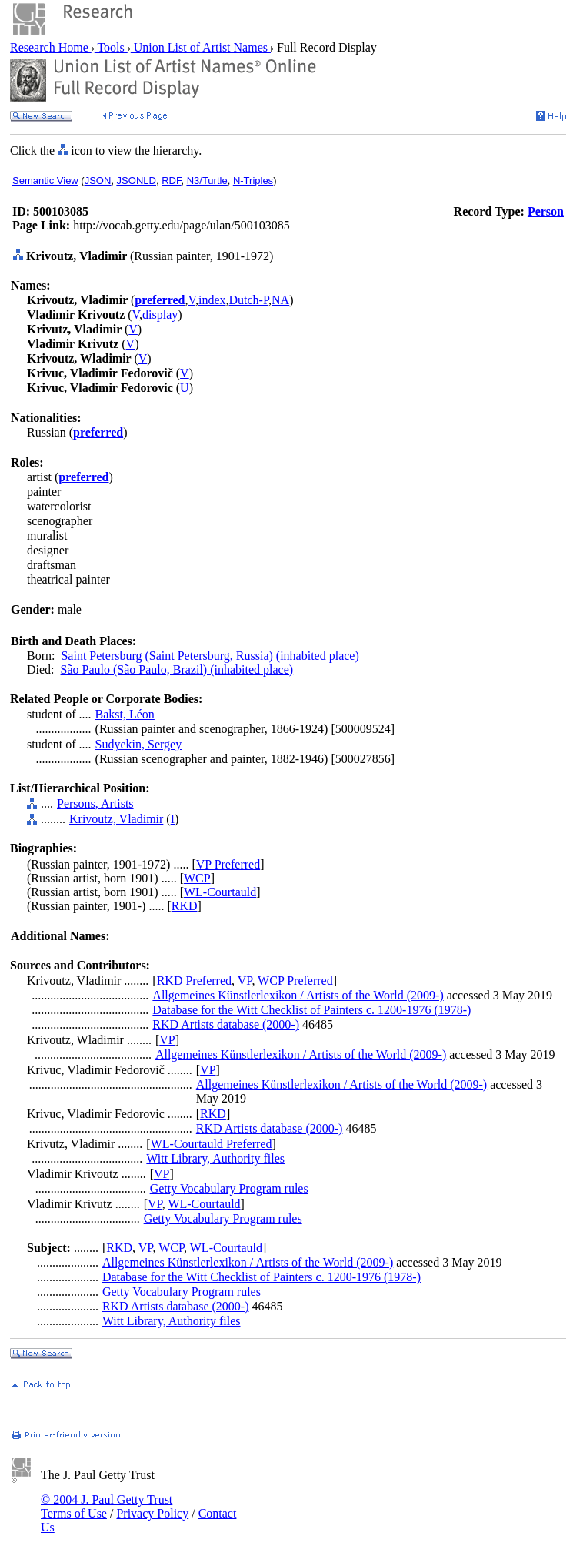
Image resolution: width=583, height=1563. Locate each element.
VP (245, 980)
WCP (197, 878)
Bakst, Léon (125, 714)
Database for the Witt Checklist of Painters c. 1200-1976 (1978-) (311, 1009)
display (160, 314)
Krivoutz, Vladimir (116, 818)
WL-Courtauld (220, 892)
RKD (185, 905)
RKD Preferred (194, 980)
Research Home (51, 47)
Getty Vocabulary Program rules (229, 1188)
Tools (111, 47)
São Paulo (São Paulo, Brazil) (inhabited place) (177, 669)
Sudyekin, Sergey (138, 744)
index (212, 299)
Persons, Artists (95, 803)
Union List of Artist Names (201, 47)
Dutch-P (249, 299)
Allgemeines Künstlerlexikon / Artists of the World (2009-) (297, 995)
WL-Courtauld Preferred (211, 1143)
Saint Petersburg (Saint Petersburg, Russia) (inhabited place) (209, 655)
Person (546, 211)
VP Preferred (228, 864)
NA (280, 299)
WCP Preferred (295, 980)
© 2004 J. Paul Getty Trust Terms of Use (106, 1506)
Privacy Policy (152, 1513)
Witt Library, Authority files (215, 1158)
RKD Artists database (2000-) (225, 1024)
